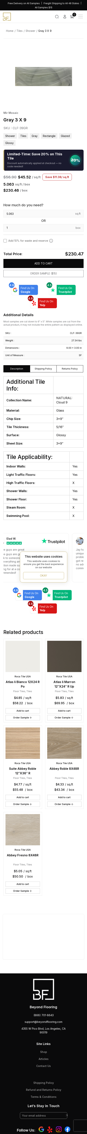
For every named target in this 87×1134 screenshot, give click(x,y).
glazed (65, 136)
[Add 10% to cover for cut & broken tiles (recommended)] (51, 241)
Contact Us (43, 1066)
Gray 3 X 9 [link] (45, 30)
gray (35, 136)
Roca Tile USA (23, 676)
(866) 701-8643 (44, 1015)
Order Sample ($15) (43, 273)
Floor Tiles (19, 691)
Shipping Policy (43, 1082)
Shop (43, 1052)
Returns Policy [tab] (70, 368)
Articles (44, 1059)
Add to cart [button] (22, 710)
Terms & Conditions (43, 1096)
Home (9, 30)
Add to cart (43, 263)
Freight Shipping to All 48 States (61, 3)
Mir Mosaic (10, 112)
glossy (9, 143)
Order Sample (22, 717)
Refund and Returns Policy (43, 1089)
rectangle (49, 136)
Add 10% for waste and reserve (30, 241)
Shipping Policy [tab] (43, 368)
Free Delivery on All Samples (24, 3)
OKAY (43, 575)
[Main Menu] (80, 16)
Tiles (19, 30)
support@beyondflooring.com (43, 1021)
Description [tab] (16, 368)
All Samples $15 (43, 7)
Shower (30, 30)
